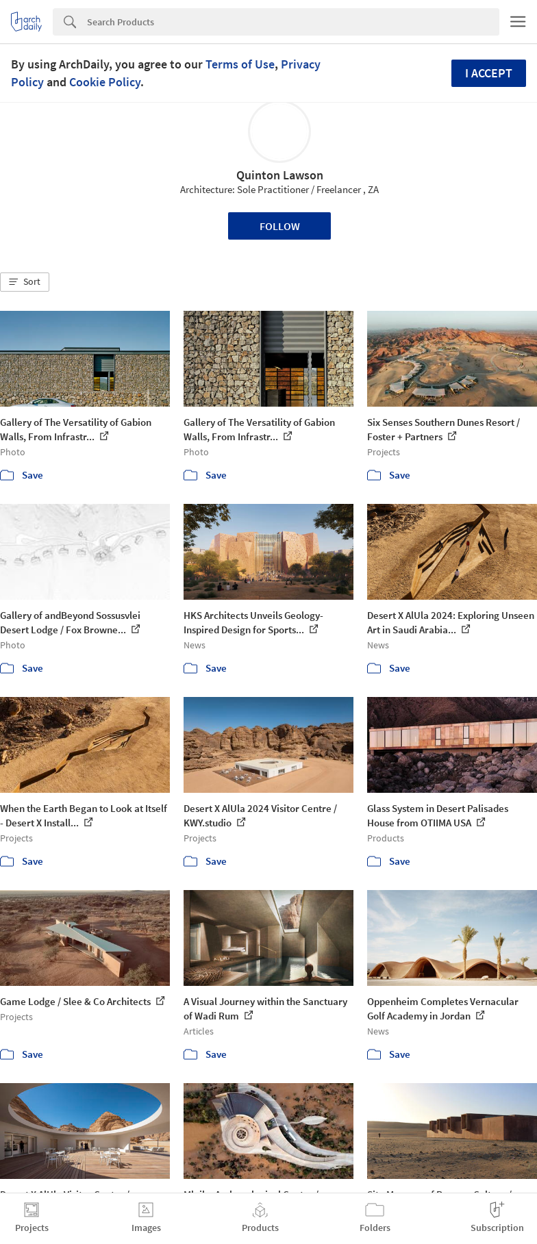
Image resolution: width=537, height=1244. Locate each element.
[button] (24, 282)
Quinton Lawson (279, 175)
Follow (280, 226)
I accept (488, 73)
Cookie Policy (104, 82)
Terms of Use (240, 64)
